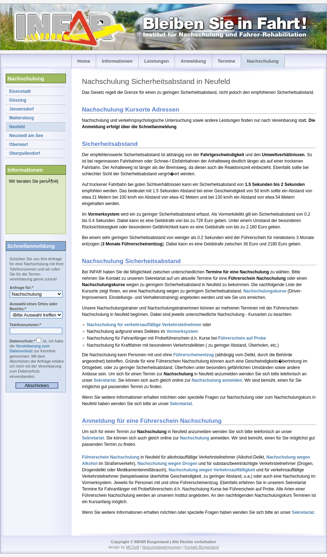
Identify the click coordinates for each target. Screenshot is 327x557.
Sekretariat (105, 380)
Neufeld (17, 126)
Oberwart (18, 144)
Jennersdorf (21, 109)
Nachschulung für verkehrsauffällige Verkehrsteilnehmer (144, 324)
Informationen (117, 61)
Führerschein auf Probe (242, 338)
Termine (226, 61)
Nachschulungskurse (264, 291)
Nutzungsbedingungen (161, 547)
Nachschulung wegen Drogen (168, 463)
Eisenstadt (20, 91)
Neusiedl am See (26, 135)
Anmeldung (193, 61)
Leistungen (156, 61)
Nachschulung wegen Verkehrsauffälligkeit (211, 469)
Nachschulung (263, 61)
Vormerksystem (182, 331)
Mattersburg (21, 117)
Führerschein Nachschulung (110, 457)
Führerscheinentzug (193, 354)
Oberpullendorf (24, 153)
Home (83, 61)
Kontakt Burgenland (201, 547)
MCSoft (132, 547)
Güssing (17, 100)
